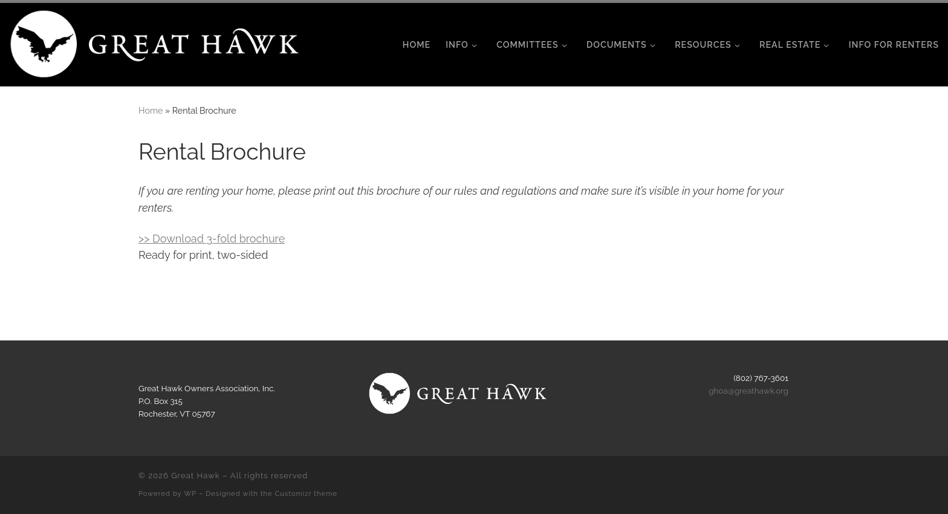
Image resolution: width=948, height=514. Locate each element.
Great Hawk (195, 475)
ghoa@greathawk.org (748, 390)
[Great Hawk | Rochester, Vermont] (156, 42)
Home (150, 110)
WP (190, 493)
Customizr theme (306, 493)
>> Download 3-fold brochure (211, 238)
